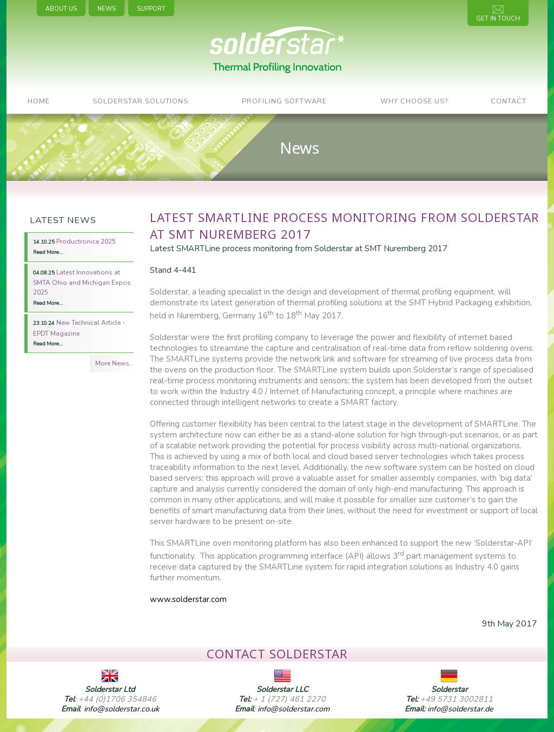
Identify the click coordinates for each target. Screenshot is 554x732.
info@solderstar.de (460, 708)
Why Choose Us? (414, 101)
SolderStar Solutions (140, 101)
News (106, 9)
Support (151, 9)
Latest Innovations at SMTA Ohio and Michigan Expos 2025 (82, 287)
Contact (508, 101)
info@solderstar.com (293, 708)
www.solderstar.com (188, 599)
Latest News (63, 220)
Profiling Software (284, 101)
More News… (114, 363)
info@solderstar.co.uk (121, 708)
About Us (61, 9)
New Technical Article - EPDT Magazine (79, 332)
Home (39, 101)
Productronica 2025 (74, 246)
